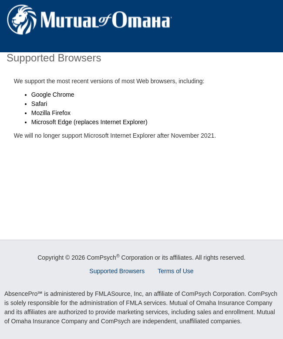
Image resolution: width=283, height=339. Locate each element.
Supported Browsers (117, 271)
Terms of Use (175, 271)
